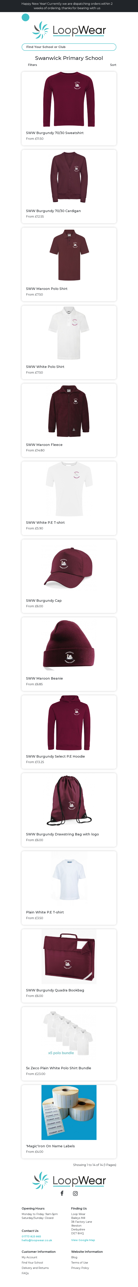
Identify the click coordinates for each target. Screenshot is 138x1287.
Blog (74, 1257)
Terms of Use (79, 1262)
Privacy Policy (80, 1268)
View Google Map (83, 1240)
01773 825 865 (31, 1236)
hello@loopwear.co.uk (37, 1240)
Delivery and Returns (35, 1268)
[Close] (115, 6)
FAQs (25, 1273)
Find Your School (32, 1262)
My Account (29, 1257)
